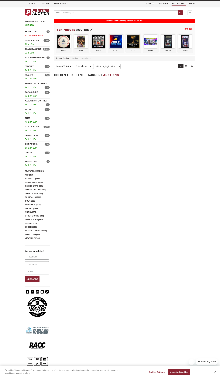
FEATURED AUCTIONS (34, 171)
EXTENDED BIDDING (35, 35)
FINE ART (29, 75)
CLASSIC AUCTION (33, 49)
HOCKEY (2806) (31, 208)
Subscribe (32, 279)
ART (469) (29, 175)
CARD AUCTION (32, 127)
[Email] (37, 271)
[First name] (37, 257)
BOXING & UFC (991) (34, 186)
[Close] (215, 371)
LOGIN (192, 4)
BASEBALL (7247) (32, 179)
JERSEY (28, 153)
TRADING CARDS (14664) (36, 231)
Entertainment (83, 66)
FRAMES (45, 4)
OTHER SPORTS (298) (34, 216)
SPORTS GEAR (31, 135)
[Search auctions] (119, 12)
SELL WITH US (178, 4)
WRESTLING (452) (32, 234)
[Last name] (37, 264)
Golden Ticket (63, 66)
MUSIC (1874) (31, 212)
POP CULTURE (31, 92)
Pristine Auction (62, 58)
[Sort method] (107, 66)
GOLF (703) (30, 201)
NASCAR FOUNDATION (35, 58)
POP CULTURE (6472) (34, 220)
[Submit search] (180, 12)
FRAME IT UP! (31, 32)
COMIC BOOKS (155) (34, 194)
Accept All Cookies (179, 372)
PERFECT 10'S (31, 161)
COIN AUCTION (31, 144)
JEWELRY (29, 66)
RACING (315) (31, 223)
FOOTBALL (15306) (33, 197)
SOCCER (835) (31, 227)
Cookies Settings (157, 372)
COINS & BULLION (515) (35, 190)
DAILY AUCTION (32, 40)
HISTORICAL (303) (33, 205)
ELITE (27, 118)
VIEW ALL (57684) (32, 238)
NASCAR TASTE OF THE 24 (36, 101)
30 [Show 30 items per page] (186, 66)
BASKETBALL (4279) (34, 182)
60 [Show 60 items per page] (192, 66)
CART (150, 4)
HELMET (28, 109)
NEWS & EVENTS (61, 4)
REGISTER (163, 4)
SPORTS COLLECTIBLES (36, 84)
